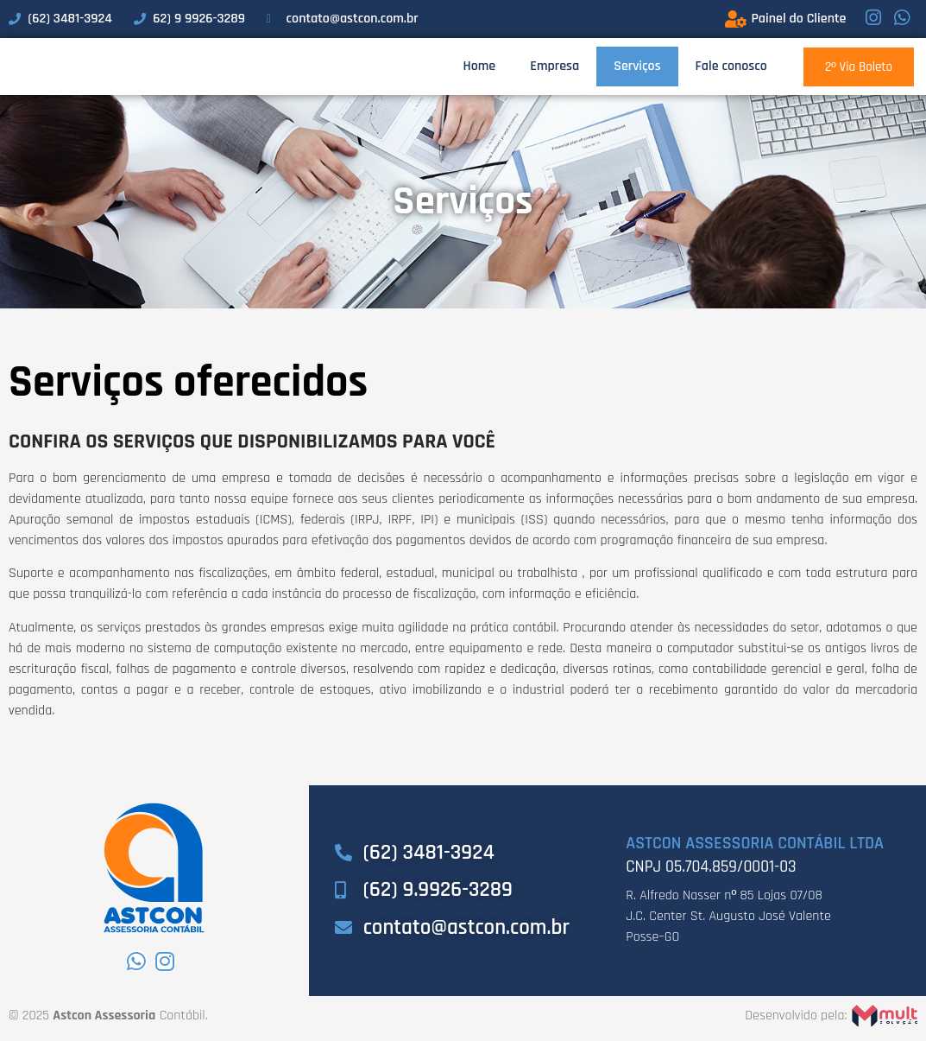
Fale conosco (731, 69)
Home (479, 69)
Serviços (637, 69)
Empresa (554, 69)
